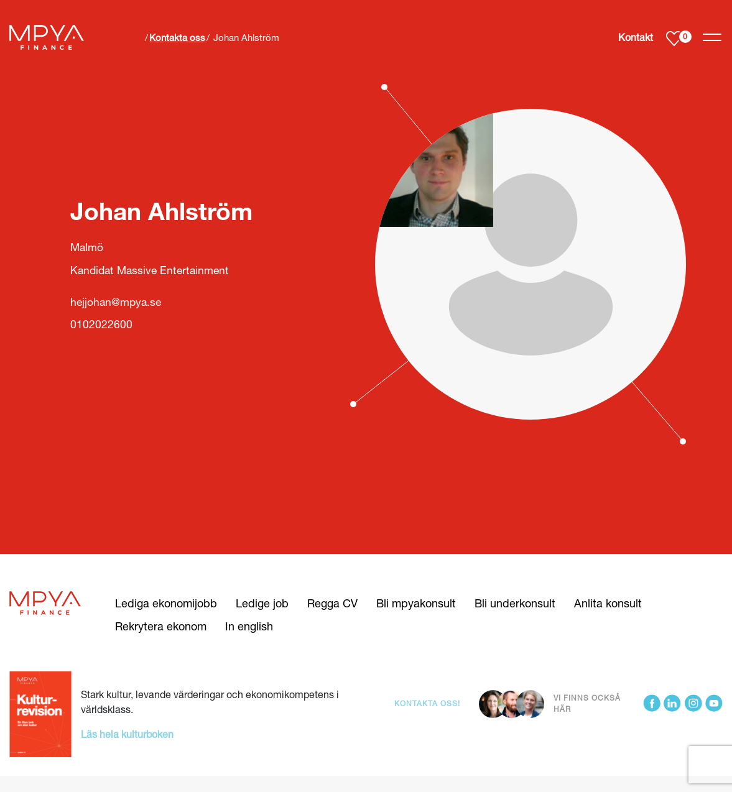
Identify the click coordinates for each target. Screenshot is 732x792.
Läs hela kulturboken (127, 734)
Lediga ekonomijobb (166, 603)
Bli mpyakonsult (416, 603)
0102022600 (101, 324)
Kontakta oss (177, 37)
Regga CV (332, 603)
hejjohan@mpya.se (115, 301)
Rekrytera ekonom (160, 626)
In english (249, 626)
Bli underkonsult (515, 603)
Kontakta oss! (427, 703)
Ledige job (262, 603)
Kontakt (635, 37)
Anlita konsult (608, 603)
